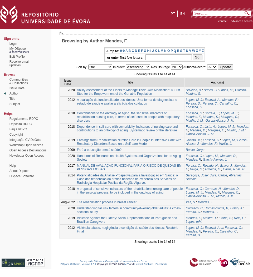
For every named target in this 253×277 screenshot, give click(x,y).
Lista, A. (210, 126)
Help (12, 165)
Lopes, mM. (194, 222)
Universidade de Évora (134, 261)
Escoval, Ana (214, 228)
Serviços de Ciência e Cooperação (99, 261)
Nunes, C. (211, 90)
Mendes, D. (211, 117)
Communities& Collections (18, 81)
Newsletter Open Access (26, 155)
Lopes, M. (226, 90)
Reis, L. (239, 218)
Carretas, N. (213, 189)
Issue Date (17, 88)
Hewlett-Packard (143, 264)
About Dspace (19, 171)
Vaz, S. (191, 202)
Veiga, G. (196, 169)
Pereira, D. (193, 103)
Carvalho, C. (228, 103)
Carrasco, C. (194, 208)
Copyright (16, 134)
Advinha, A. (194, 90)
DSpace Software (21, 176)
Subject (14, 104)
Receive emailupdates (19, 63)
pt (173, 14)
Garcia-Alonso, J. (215, 159)
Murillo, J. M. (195, 120)
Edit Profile (17, 56)
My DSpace (17, 49)
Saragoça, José (197, 175)
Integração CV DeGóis (25, 140)
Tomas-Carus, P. (216, 208)
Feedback (161, 264)
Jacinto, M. (193, 140)
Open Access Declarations (28, 150)
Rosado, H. (210, 165)
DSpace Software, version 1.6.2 (78, 264)
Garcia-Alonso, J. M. (220, 120)
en (182, 14)
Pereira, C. (210, 103)
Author (14, 93)
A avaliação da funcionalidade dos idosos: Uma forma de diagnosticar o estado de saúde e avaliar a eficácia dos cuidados (127, 101)
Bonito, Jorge (195, 150)
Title (12, 99)
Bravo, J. (226, 165)
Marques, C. (229, 117)
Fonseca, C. (194, 107)
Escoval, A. (213, 100)
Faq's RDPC (18, 129)
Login (13, 44)
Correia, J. (212, 113)
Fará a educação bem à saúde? (99, 150)
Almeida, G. (213, 169)
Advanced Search (241, 21)
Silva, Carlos (218, 175)
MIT (126, 264)
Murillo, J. (225, 144)
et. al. (241, 169)
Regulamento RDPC (23, 119)
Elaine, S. (225, 218)
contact (222, 21)
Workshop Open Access (26, 145)
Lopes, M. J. (194, 100)
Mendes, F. (229, 100)
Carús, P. (229, 169)
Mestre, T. (210, 218)
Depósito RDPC (20, 124)
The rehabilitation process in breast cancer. (107, 202)
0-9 (122, 51)
